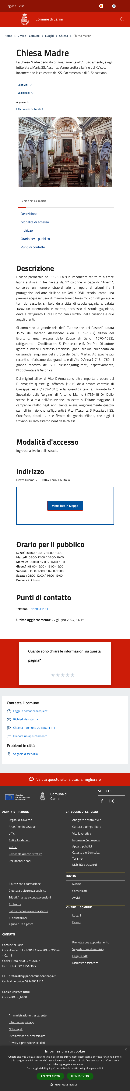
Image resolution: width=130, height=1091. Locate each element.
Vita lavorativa (81, 833)
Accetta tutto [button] (50, 1076)
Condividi (25, 85)
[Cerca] (122, 19)
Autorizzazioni (18, 918)
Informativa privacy (21, 1022)
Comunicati (79, 890)
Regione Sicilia (15, 6)
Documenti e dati (20, 860)
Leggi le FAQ (80, 956)
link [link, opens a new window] (101, 1068)
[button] (65, 1084)
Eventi (76, 922)
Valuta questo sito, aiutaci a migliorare (65, 779)
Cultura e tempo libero (86, 826)
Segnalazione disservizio (88, 949)
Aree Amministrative (22, 826)
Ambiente (15, 904)
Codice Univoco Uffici (16, 992)
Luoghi (49, 35)
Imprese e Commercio (86, 840)
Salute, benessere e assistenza (28, 911)
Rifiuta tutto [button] (80, 1076)
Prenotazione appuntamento (90, 942)
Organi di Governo (20, 819)
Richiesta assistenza (85, 963)
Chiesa (63, 35)
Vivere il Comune (29, 35)
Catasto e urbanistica (86, 852)
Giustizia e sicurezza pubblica (27, 890)
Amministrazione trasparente (28, 1015)
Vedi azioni (26, 93)
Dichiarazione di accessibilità (27, 1036)
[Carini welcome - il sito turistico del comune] (102, 6)
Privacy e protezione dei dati (27, 1042)
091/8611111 (39, 609)
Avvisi (76, 897)
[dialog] (65, 1068)
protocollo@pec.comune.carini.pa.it (32, 976)
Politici (13, 847)
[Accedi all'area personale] (114, 6)
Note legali (16, 1029)
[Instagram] (112, 801)
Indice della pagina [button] (33, 201)
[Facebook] (102, 801)
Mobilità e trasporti (84, 864)
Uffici (12, 833)
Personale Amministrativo (25, 854)
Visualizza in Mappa (65, 505)
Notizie (76, 884)
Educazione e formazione (25, 883)
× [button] (125, 1049)
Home (8, 35)
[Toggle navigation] (7, 19)
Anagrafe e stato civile (86, 819)
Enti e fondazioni (19, 840)
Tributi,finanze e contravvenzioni (30, 897)
